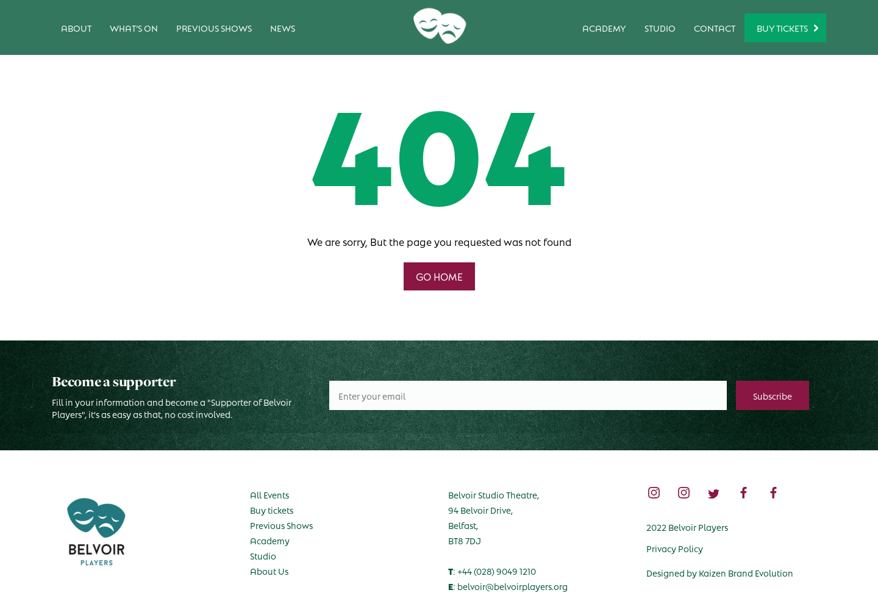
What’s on (134, 27)
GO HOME (439, 276)
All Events (269, 494)
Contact (714, 27)
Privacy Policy (674, 548)
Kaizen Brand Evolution (746, 572)
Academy (604, 27)
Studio (660, 27)
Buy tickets (271, 509)
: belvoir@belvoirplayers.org (508, 586)
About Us (269, 570)
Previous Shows (214, 27)
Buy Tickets (782, 27)
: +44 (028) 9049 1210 (492, 570)
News (282, 27)
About (76, 27)
